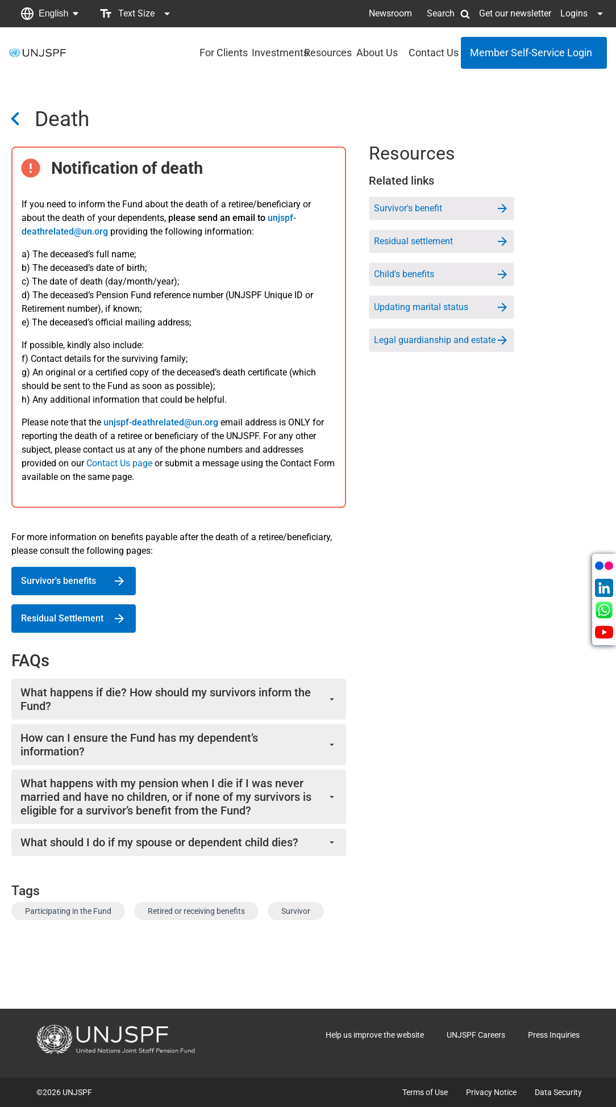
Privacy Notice (491, 1092)
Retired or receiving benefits (196, 911)
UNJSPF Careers (476, 1034)
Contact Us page (119, 463)
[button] (49, 13)
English (53, 13)
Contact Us (431, 53)
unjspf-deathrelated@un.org (160, 422)
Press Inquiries (554, 1034)
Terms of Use (425, 1092)
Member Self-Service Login (531, 53)
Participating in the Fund (68, 911)
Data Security (558, 1092)
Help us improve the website (375, 1034)
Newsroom (390, 13)
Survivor (295, 911)
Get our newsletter (515, 13)
